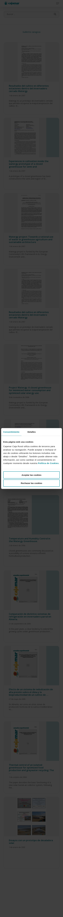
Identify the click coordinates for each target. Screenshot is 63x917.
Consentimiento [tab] (11, 432)
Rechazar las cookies (31, 483)
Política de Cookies (48, 463)
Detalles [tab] (31, 432)
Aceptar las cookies (31, 475)
